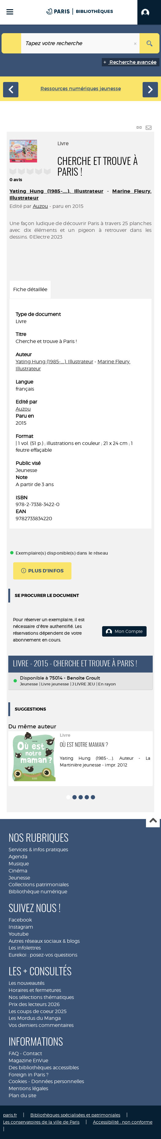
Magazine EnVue (28, 1060)
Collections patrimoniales (39, 884)
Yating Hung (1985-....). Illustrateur (56, 191)
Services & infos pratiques (38, 849)
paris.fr (10, 1115)
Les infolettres (25, 948)
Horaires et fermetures (35, 990)
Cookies (18, 1081)
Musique (19, 864)
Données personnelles (57, 1081)
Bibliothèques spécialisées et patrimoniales (75, 1115)
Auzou (40, 206)
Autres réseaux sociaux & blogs (44, 941)
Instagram (21, 927)
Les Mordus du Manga (35, 1018)
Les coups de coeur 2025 (38, 1011)
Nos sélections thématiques (41, 997)
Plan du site (22, 1095)
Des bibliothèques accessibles (44, 1068)
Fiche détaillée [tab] (30, 289)
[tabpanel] (80, 416)
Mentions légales (28, 1088)
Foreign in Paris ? (28, 1075)
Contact (32, 1053)
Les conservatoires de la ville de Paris (41, 1122)
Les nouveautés (26, 983)
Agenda (18, 857)
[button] (149, 12)
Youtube (19, 934)
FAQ (14, 1053)
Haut (153, 820)
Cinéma (18, 871)
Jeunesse (19, 878)
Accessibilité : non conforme (122, 1122)
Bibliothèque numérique (38, 892)
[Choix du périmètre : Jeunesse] (11, 43)
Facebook (20, 920)
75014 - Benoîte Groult (74, 678)
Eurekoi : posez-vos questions (43, 955)
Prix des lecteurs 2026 (34, 1004)
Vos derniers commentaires (41, 1025)
